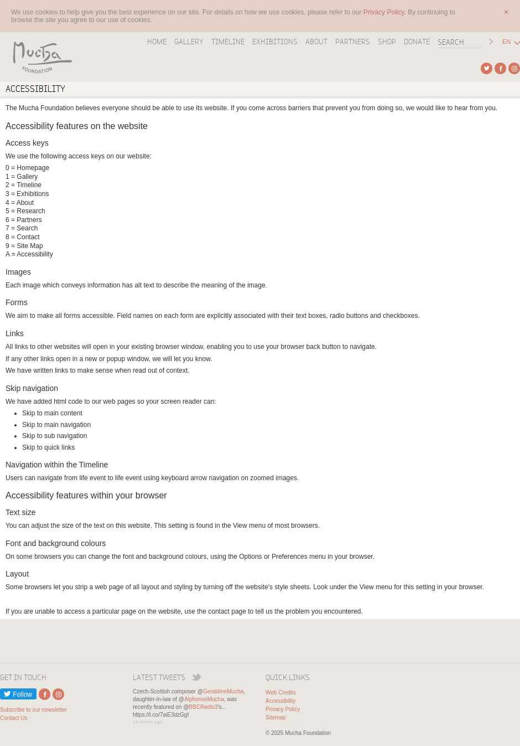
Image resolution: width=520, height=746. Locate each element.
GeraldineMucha (223, 691)
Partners (352, 41)
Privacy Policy (283, 709)
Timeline (228, 41)
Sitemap (276, 717)
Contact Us (13, 718)
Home (157, 41)
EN (506, 42)
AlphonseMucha (204, 699)
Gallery (189, 41)
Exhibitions (275, 41)
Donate (417, 41)
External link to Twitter (486, 68)
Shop (387, 41)
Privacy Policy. (385, 12)
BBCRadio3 (203, 707)
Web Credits (281, 693)
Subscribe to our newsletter (33, 710)
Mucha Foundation (38, 57)
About (316, 41)
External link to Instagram (514, 68)
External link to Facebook (500, 68)
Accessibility (280, 701)
